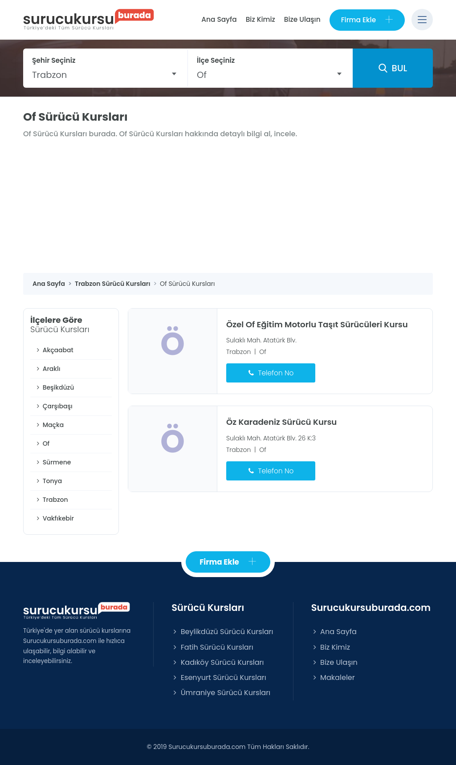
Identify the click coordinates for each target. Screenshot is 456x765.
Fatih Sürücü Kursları (212, 647)
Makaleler (333, 677)
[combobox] (105, 75)
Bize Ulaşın (302, 19)
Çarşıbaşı (54, 406)
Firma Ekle (367, 20)
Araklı (47, 368)
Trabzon (51, 499)
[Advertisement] (228, 206)
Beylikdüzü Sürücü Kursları (222, 632)
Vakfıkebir (54, 518)
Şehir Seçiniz (54, 60)
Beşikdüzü (54, 387)
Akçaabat (54, 350)
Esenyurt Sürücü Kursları (218, 677)
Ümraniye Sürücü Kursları (220, 693)
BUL (393, 68)
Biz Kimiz (260, 19)
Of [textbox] (202, 75)
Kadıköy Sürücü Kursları (217, 662)
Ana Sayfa (218, 19)
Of (42, 443)
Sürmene (53, 462)
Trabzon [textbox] (49, 75)
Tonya (48, 480)
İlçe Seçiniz (216, 60)
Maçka (49, 424)
